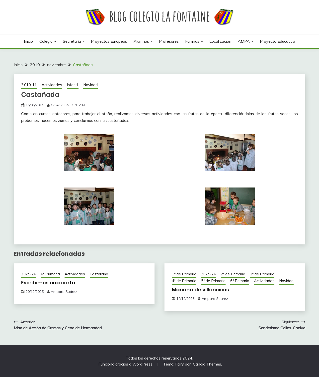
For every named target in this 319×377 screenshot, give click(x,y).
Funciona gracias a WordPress (126, 364)
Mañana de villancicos (200, 289)
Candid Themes (207, 364)
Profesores (169, 41)
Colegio (46, 41)
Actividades (52, 84)
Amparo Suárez (64, 291)
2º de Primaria (233, 274)
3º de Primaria (262, 274)
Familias (192, 41)
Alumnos (141, 41)
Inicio (28, 41)
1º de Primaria (184, 274)
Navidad (90, 84)
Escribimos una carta (48, 282)
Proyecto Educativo (277, 41)
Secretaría (72, 41)
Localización (220, 41)
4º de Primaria (184, 280)
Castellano (99, 274)
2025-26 (28, 274)
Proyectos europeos (109, 41)
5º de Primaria (213, 280)
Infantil (73, 84)
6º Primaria (50, 274)
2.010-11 (29, 84)
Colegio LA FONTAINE (69, 105)
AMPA (244, 41)
